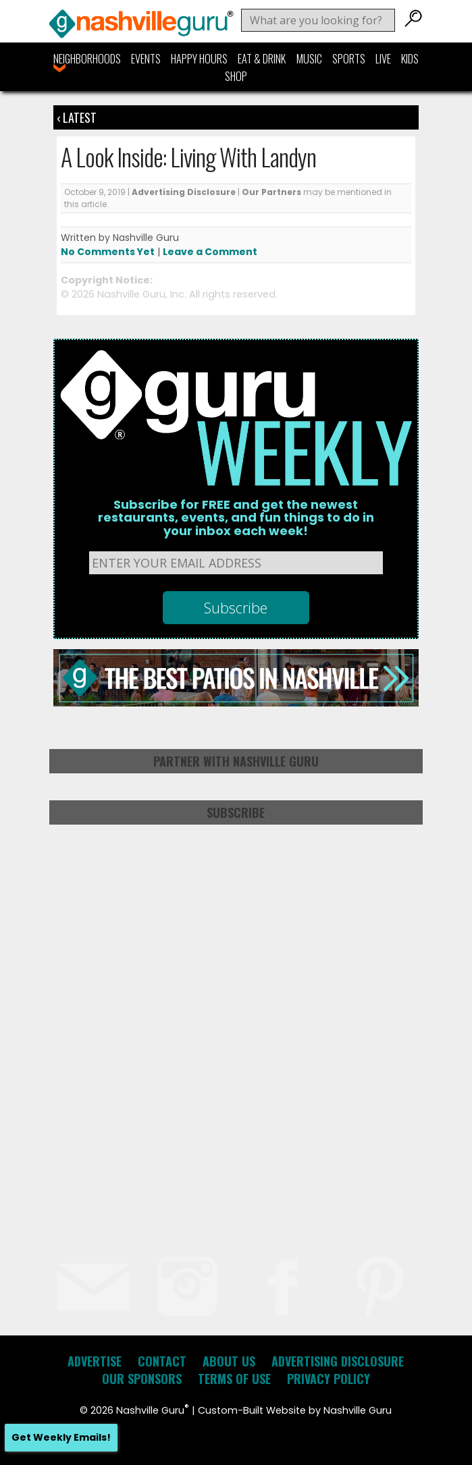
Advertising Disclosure (184, 192)
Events (146, 59)
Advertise (95, 1361)
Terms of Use (234, 1378)
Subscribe (236, 812)
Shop (236, 76)
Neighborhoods (87, 59)
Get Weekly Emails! (61, 1437)
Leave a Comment (210, 251)
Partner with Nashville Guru (236, 761)
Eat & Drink (262, 59)
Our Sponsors (142, 1378)
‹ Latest (77, 117)
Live (383, 59)
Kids (410, 59)
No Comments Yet (108, 251)
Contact (162, 1361)
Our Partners (271, 192)
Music (309, 59)
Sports (348, 59)
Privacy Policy (328, 1378)
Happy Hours (199, 59)
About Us (229, 1361)
